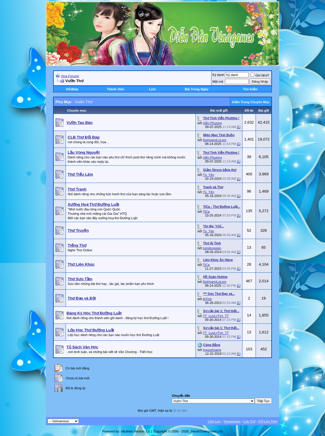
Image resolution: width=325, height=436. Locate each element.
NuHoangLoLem (214, 140)
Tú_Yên (208, 175)
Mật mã (217, 81)
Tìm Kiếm (250, 89)
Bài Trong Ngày (197, 89)
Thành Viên (115, 89)
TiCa (206, 211)
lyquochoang (212, 350)
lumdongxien (212, 248)
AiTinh (207, 299)
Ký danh (218, 75)
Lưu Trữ (249, 421)
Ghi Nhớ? (260, 75)
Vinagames (231, 421)
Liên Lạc (214, 421)
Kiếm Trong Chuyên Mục (251, 102)
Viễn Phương (212, 123)
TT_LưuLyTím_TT (216, 316)
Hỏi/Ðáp (72, 89)
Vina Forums (70, 76)
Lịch (152, 89)
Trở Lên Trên (267, 421)
